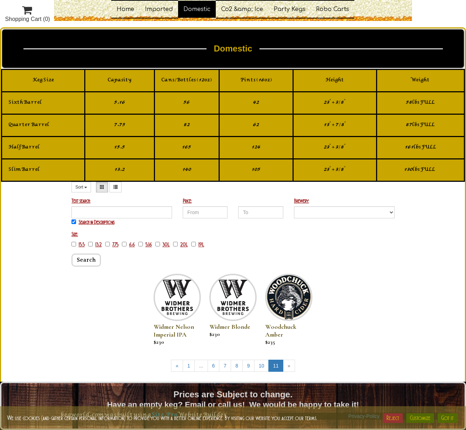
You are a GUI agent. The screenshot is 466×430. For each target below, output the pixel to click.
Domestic (196, 9)
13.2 (95, 244)
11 (276, 366)
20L (180, 244)
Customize (420, 417)
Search (86, 260)
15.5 (78, 244)
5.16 (145, 244)
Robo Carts (332, 9)
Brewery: (301, 201)
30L (162, 244)
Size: (74, 234)
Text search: (80, 201)
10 (261, 366)
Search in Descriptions (92, 222)
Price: (187, 201)
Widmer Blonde (229, 327)
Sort (81, 187)
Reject (392, 417)
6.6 (128, 244)
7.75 (111, 244)
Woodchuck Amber (280, 330)
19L (197, 244)
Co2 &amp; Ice (242, 9)
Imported (159, 9)
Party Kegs (289, 9)
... (201, 366)
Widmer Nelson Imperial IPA (174, 330)
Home (125, 9)
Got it (447, 417)
